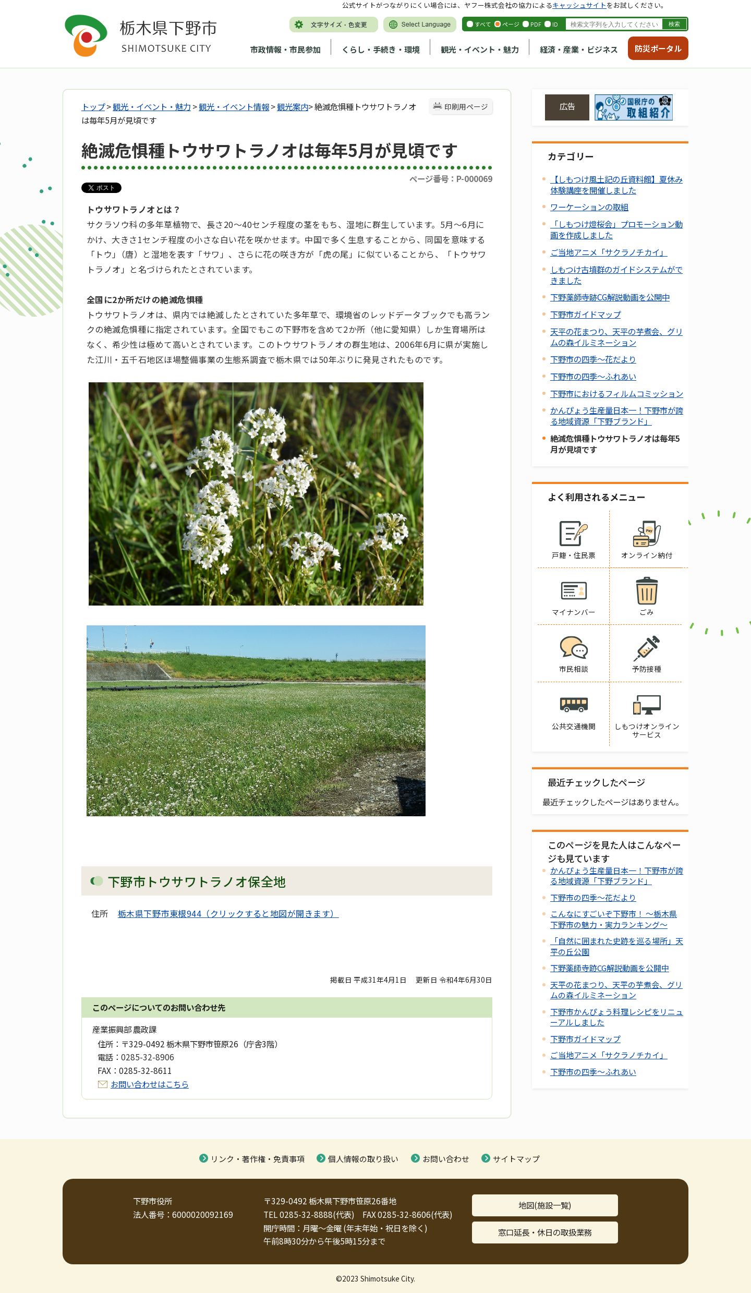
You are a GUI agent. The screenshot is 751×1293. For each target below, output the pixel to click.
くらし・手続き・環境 (381, 49)
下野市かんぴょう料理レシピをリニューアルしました (616, 1017)
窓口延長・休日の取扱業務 (545, 1232)
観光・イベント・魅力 (480, 49)
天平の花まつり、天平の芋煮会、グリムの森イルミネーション (616, 336)
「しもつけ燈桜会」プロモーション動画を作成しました (616, 229)
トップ (93, 106)
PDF (535, 24)
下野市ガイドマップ (585, 314)
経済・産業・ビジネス (579, 49)
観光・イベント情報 (234, 106)
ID (555, 24)
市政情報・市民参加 (285, 49)
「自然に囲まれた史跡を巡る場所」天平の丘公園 (616, 946)
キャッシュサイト (579, 5)
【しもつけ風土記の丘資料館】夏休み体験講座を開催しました (616, 184)
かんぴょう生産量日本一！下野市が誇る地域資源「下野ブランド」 (616, 415)
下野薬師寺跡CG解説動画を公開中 (610, 297)
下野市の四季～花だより (593, 359)
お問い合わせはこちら (150, 1084)
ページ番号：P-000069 (450, 178)
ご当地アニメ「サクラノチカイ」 (609, 252)
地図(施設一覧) (545, 1205)
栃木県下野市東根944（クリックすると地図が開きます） (228, 913)
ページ (510, 24)
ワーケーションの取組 (589, 206)
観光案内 (292, 106)
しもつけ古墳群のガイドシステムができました (616, 274)
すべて (483, 24)
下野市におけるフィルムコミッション (616, 393)
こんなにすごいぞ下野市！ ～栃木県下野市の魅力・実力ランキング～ (613, 918)
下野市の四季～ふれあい (593, 376)
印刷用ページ (466, 106)
